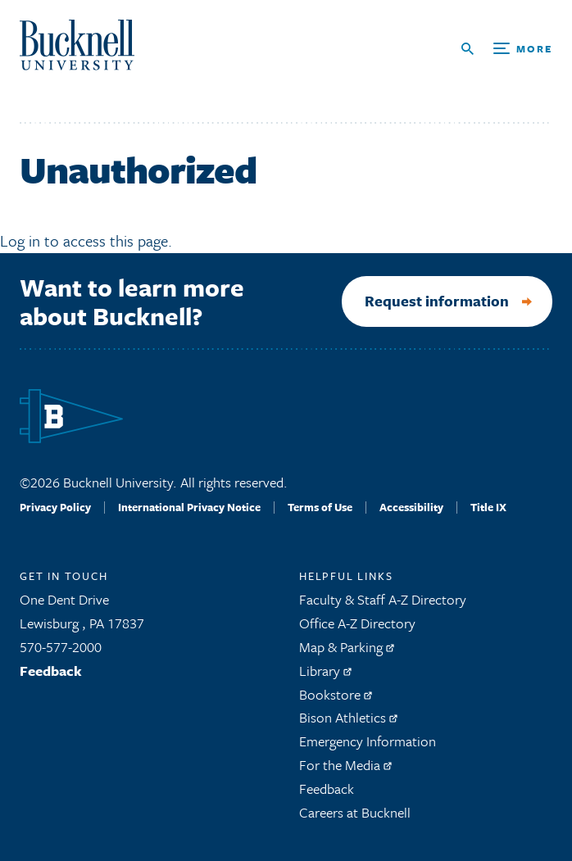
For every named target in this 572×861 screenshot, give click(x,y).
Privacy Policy (55, 507)
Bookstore (335, 694)
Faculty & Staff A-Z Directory (382, 599)
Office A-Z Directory (357, 623)
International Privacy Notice (189, 507)
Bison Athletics (348, 717)
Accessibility (411, 507)
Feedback (51, 670)
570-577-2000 (61, 647)
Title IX (488, 507)
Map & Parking (346, 647)
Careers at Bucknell (355, 812)
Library (325, 670)
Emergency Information (367, 741)
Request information (437, 300)
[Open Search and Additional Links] (506, 49)
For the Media (345, 765)
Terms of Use (320, 507)
